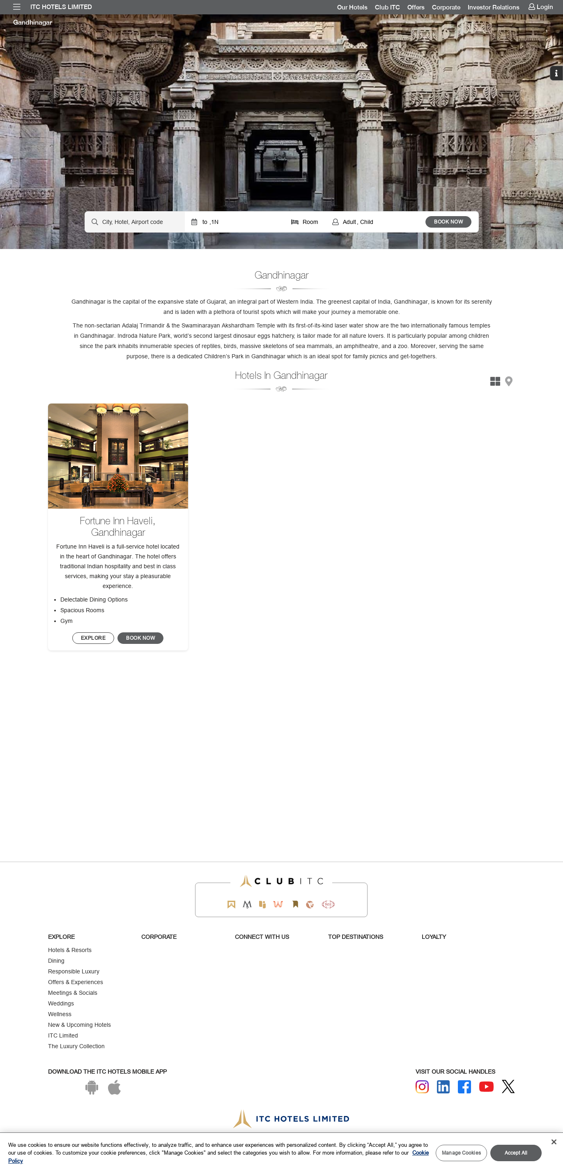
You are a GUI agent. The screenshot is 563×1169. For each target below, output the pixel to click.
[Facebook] (464, 1086)
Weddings (61, 1003)
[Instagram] (422, 1086)
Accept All (516, 1153)
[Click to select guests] (375, 222)
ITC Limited (63, 1035)
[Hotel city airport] (135, 222)
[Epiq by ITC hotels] (262, 904)
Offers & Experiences (75, 982)
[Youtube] (486, 1086)
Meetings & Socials (72, 992)
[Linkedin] (443, 1086)
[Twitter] (508, 1086)
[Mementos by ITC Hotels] (247, 904)
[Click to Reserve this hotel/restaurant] (140, 638)
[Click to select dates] (235, 222)
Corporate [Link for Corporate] (446, 7)
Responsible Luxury (73, 971)
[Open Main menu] (17, 7)
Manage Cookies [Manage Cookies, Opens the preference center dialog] (461, 1153)
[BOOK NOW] (93, 638)
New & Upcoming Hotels (79, 1024)
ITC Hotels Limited (61, 7)
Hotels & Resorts (70, 950)
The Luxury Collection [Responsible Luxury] (76, 1046)
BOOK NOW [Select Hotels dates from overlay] (448, 222)
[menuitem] (17, 7)
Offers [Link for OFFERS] (416, 7)
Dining (56, 960)
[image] (118, 456)
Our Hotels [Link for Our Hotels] (352, 7)
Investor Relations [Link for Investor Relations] (493, 7)
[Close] (554, 1142)
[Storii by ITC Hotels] (295, 904)
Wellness (59, 1014)
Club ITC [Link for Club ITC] (387, 7)
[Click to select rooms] (305, 222)
